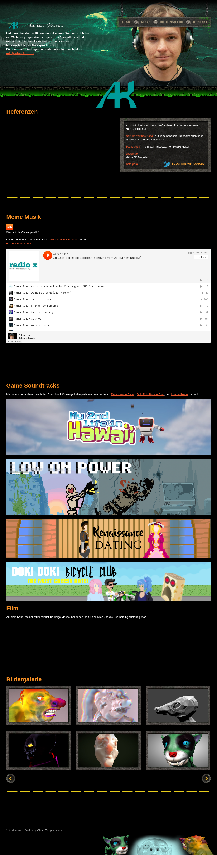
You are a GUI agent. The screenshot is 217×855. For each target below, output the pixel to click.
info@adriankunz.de (20, 53)
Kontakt (200, 22)
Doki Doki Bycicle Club (150, 394)
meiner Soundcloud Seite (63, 239)
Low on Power (179, 394)
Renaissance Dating (123, 394)
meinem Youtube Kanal (140, 135)
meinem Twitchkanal (18, 243)
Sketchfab (132, 153)
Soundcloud (133, 146)
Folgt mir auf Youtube (188, 163)
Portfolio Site (41, 25)
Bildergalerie (172, 22)
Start (127, 22)
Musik (146, 22)
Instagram (132, 164)
